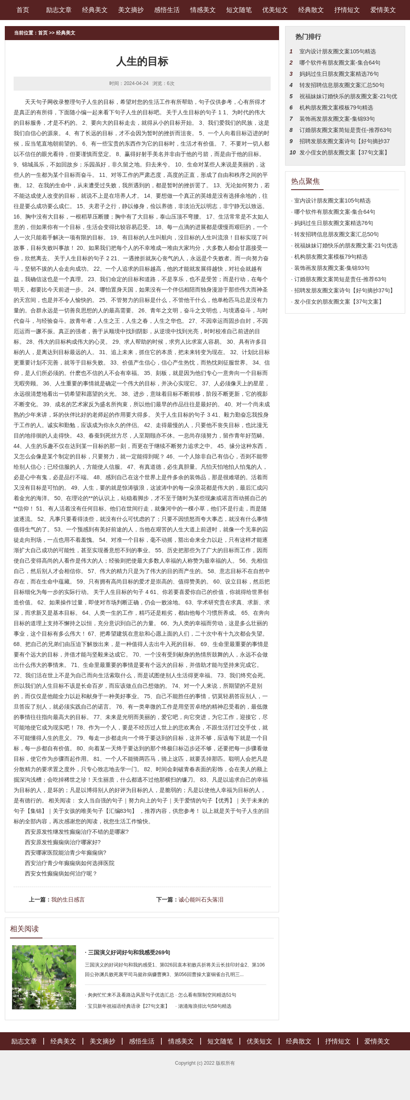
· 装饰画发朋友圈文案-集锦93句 (330, 268)
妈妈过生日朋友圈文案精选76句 (339, 74)
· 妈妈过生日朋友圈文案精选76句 (332, 223)
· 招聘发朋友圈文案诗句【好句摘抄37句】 (343, 290)
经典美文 (95, 9)
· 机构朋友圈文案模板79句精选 (329, 256)
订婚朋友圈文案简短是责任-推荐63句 (345, 130)
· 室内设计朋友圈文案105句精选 (331, 200)
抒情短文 (347, 9)
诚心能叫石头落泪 (201, 899)
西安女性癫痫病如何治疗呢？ (61, 873)
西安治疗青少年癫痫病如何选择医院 (70, 863)
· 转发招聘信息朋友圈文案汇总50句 (335, 234)
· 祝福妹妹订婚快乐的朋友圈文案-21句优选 (344, 245)
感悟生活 (167, 9)
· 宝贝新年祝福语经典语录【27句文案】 (127, 1006)
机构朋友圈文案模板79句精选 (336, 107)
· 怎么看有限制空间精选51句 (205, 995)
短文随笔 (239, 9)
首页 (22, 9)
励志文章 (59, 9)
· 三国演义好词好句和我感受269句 (127, 952)
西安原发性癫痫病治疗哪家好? (63, 842)
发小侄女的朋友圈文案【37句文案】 (344, 152)
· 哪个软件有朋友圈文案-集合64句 (333, 212)
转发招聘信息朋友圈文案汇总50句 (341, 85)
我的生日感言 (68, 899)
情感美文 (203, 9)
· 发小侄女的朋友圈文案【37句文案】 (337, 301)
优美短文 (275, 9)
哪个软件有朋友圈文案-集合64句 (339, 62)
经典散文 (311, 9)
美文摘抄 (131, 9)
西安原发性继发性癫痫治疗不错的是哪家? (77, 832)
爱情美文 (383, 9)
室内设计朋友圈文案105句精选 (337, 51)
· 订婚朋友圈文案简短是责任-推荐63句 (338, 279)
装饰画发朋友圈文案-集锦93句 (337, 118)
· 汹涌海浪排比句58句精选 (203, 1006)
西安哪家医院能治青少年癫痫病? (66, 852)
